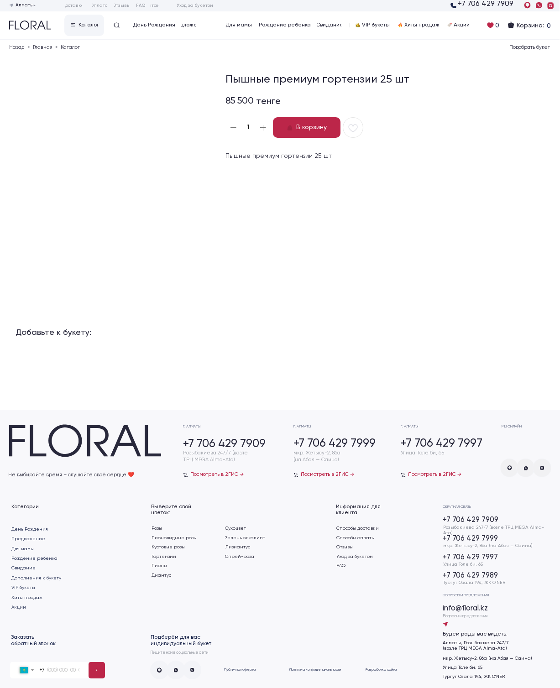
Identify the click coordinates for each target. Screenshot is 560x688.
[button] (84, 25)
